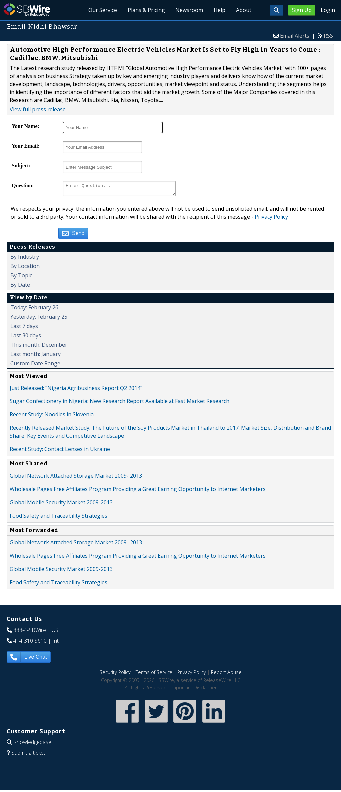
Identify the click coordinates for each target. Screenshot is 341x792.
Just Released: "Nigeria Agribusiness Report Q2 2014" (76, 390)
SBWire (26, 9)
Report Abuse (226, 674)
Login (328, 10)
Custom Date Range (35, 365)
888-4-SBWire (29, 632)
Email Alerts (294, 35)
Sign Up (302, 10)
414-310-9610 (30, 642)
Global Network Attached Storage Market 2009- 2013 (76, 477)
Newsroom (189, 10)
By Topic (21, 277)
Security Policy (115, 674)
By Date (20, 286)
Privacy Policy (271, 218)
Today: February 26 (34, 309)
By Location (25, 268)
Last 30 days (25, 337)
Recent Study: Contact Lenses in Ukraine (60, 451)
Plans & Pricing (146, 10)
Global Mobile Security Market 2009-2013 (61, 504)
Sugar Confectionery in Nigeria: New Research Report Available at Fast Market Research (119, 403)
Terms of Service (154, 674)
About (243, 10)
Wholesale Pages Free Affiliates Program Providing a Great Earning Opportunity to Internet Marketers (138, 491)
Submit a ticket (28, 754)
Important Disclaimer (194, 689)
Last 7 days (24, 328)
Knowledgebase (32, 744)
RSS (328, 35)
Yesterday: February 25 (38, 318)
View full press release (38, 109)
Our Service (102, 10)
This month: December (38, 346)
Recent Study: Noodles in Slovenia (52, 416)
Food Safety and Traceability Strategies (58, 517)
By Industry (24, 258)
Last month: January (35, 356)
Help (219, 10)
